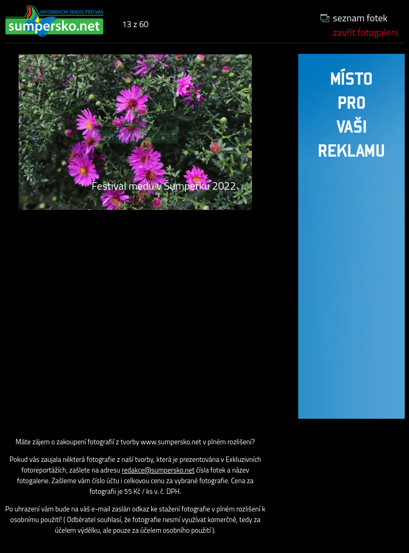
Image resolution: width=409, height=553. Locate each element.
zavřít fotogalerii (365, 32)
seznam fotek (360, 18)
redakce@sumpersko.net (158, 470)
